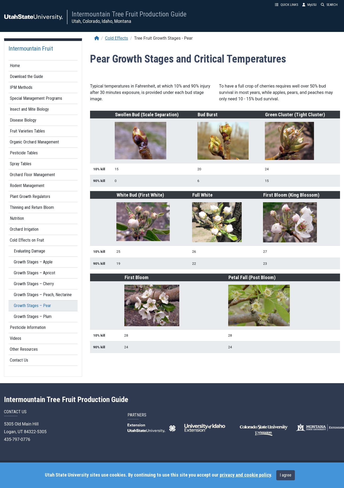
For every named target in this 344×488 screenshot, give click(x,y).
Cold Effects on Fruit (27, 240)
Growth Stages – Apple (33, 261)
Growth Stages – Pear (32, 305)
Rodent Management (27, 185)
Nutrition (17, 218)
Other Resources (24, 349)
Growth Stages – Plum (33, 316)
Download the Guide (26, 76)
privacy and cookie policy (245, 475)
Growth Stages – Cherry (34, 283)
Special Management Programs (36, 98)
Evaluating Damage (29, 251)
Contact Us (19, 360)
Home (15, 65)
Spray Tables (20, 163)
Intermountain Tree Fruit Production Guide (129, 14)
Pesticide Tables (24, 152)
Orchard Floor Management (32, 174)
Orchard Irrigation (24, 229)
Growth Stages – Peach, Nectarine (43, 294)
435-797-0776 (17, 439)
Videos (15, 338)
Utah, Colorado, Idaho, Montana (101, 21)
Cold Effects (116, 38)
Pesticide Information (28, 327)
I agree (285, 475)
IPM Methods (21, 87)
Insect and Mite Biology (29, 109)
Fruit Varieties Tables (27, 131)
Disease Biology (23, 120)
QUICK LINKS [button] (286, 5)
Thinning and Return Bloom (32, 207)
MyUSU (309, 5)
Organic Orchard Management (34, 141)
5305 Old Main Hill (21, 424)
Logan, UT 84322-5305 (25, 431)
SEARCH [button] (329, 5)
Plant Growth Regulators (30, 196)
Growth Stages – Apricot (34, 272)
